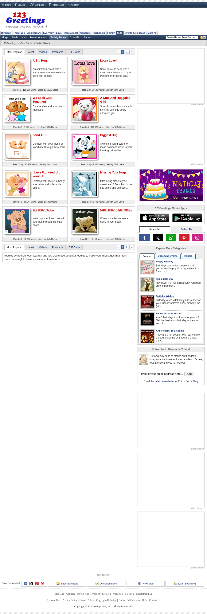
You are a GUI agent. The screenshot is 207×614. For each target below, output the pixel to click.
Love (59, 33)
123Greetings (9, 43)
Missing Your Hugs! (114, 172)
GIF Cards (74, 52)
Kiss (24, 37)
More (152, 33)
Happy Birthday (164, 261)
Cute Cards (26, 43)
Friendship (99, 33)
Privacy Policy (69, 600)
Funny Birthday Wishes (169, 313)
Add (189, 373)
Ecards (21, 5)
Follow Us (186, 229)
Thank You (19, 33)
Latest (30, 52)
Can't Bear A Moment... (116, 209)
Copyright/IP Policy (106, 600)
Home (8, 5)
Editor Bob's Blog (185, 583)
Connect (39, 5)
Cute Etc (75, 37)
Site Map (59, 593)
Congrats (85, 33)
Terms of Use (53, 600)
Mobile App (58, 5)
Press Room (97, 593)
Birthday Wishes (165, 296)
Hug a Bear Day (164, 279)
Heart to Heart (38, 37)
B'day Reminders (67, 583)
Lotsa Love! (108, 60)
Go (203, 37)
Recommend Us (144, 593)
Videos (43, 52)
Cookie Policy (86, 600)
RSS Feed (129, 593)
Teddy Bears (58, 37)
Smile (15, 37)
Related (188, 256)
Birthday (6, 33)
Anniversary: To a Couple (170, 330)
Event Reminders (106, 583)
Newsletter (73, 5)
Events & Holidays (135, 33)
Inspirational (71, 33)
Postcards (57, 52)
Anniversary (34, 33)
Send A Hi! (40, 135)
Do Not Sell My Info (129, 600)
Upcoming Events (167, 256)
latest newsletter (165, 381)
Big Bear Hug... (43, 209)
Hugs (5, 37)
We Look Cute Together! (42, 99)
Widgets (117, 593)
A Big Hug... (41, 60)
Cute (119, 33)
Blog (195, 381)
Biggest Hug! (109, 135)
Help (144, 600)
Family (111, 33)
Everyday (48, 33)
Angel (86, 37)
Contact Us (155, 600)
